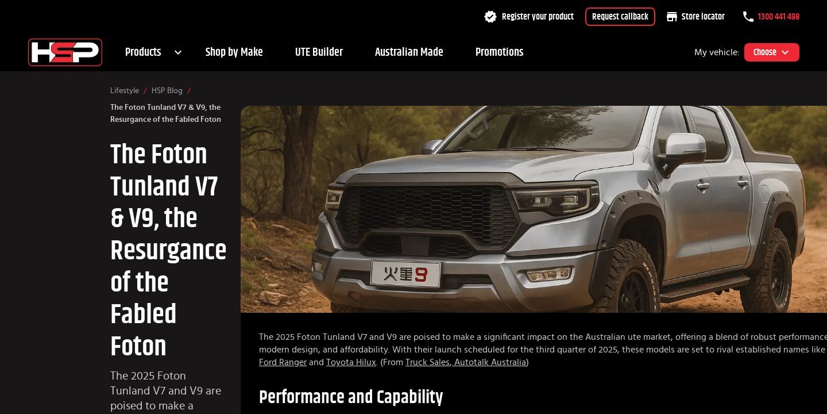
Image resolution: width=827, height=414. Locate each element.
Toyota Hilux (351, 362)
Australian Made (409, 52)
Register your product (529, 16)
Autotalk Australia (489, 362)
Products (143, 52)
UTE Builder (319, 52)
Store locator (696, 17)
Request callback (620, 16)
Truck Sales (427, 362)
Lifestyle (124, 91)
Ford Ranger (283, 362)
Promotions (500, 52)
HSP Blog (167, 91)
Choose (771, 52)
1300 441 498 (771, 17)
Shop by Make (234, 52)
